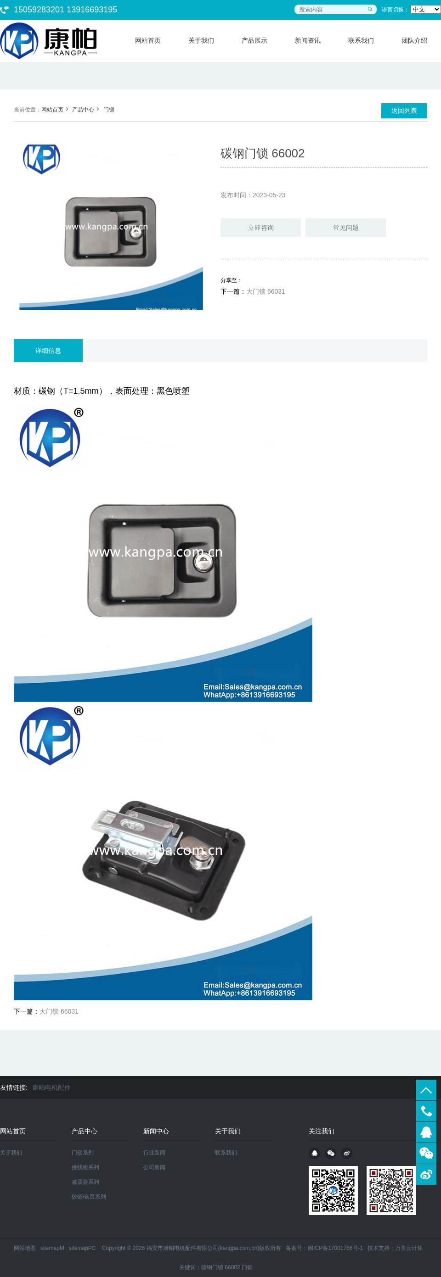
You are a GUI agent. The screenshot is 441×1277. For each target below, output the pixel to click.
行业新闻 (154, 1152)
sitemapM (52, 1248)
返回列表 (404, 110)
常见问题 (346, 227)
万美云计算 (409, 1248)
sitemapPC (82, 1248)
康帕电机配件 (51, 1087)
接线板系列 (85, 1167)
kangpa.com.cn (238, 1248)
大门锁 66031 (265, 291)
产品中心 (83, 109)
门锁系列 (83, 1152)
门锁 (108, 109)
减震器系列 (85, 1182)
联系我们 (226, 1152)
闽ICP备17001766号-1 (335, 1248)
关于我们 (11, 1152)
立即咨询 (261, 227)
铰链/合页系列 (89, 1196)
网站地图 (25, 1248)
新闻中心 (156, 1131)
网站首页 (52, 109)
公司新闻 (154, 1167)
